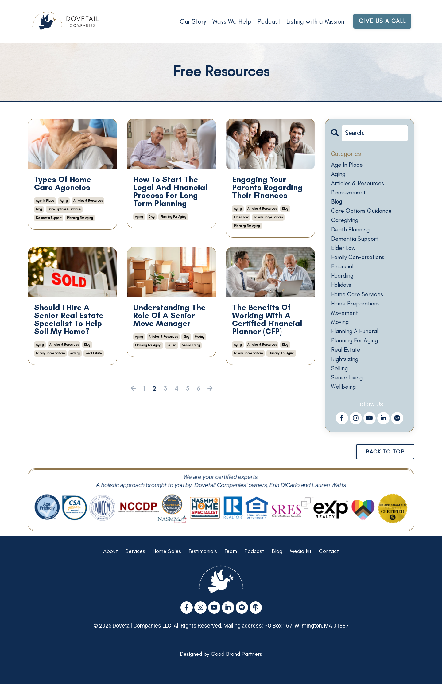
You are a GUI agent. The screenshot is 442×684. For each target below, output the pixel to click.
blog (39, 209)
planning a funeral (356, 342)
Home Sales (167, 565)
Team (230, 565)
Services (135, 565)
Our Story (191, 21)
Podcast (267, 21)
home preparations (357, 313)
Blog (277, 565)
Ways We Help (230, 21)
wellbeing (344, 401)
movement (345, 322)
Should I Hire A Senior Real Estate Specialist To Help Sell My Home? (68, 319)
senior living (191, 345)
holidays (342, 293)
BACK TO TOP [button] (385, 466)
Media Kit (301, 565)
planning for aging (80, 218)
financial (343, 273)
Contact (329, 565)
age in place (45, 201)
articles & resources (88, 201)
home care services (358, 303)
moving (75, 353)
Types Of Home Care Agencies (62, 183)
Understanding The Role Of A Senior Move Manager (169, 315)
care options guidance (64, 209)
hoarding (343, 283)
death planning (351, 234)
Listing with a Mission (314, 21)
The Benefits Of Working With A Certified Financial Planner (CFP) (267, 319)
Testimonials (202, 565)
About (110, 565)
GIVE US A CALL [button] (382, 21)
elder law (241, 217)
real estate (93, 353)
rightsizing (346, 371)
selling (171, 345)
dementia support (48, 218)
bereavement (349, 195)
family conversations (268, 217)
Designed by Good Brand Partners (221, 668)
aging (64, 201)
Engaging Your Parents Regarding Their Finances (267, 187)
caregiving (346, 224)
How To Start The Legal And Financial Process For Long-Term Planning (170, 191)
